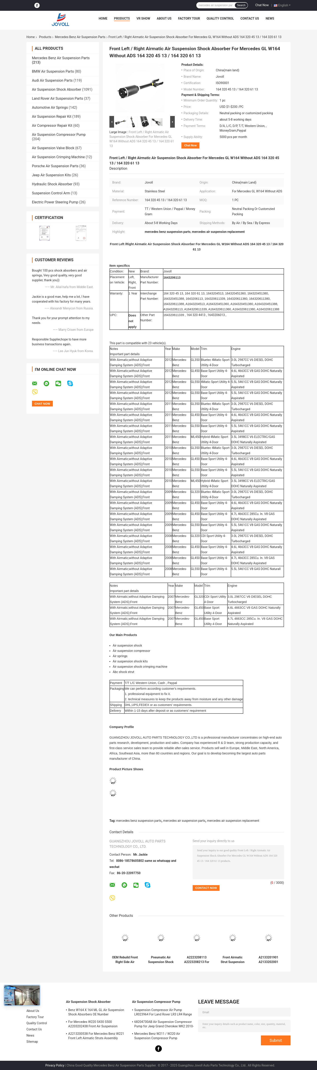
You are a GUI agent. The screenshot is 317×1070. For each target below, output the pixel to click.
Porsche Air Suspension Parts (55, 166)
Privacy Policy (54, 1065)
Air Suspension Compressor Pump (59, 134)
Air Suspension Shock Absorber (56, 89)
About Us (164, 18)
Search (241, 5)
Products (122, 18)
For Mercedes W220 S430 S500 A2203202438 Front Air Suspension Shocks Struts (93, 1024)
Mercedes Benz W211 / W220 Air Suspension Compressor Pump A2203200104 (157, 1036)
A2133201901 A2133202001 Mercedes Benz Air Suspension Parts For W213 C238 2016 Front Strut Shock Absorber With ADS (268, 960)
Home (103, 18)
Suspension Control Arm (51, 193)
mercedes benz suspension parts (139, 820)
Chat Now (262, 5)
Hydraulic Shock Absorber (52, 184)
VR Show (143, 18)
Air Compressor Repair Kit (52, 125)
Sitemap (32, 1041)
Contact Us (249, 18)
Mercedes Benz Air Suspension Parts (80, 37)
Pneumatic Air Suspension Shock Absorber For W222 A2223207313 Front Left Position (161, 960)
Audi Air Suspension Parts (52, 80)
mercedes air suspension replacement (233, 820)
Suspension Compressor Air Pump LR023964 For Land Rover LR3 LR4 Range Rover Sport (163, 1012)
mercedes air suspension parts (184, 820)
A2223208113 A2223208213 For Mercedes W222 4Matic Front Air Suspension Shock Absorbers (196, 960)
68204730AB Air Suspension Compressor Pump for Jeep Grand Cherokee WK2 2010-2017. (164, 1024)
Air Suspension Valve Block (53, 148)
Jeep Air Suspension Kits (51, 175)
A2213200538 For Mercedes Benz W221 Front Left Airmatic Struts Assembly (96, 1036)
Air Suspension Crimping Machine (58, 157)
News (270, 18)
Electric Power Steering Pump (55, 202)
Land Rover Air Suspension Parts (57, 98)
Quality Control (220, 18)
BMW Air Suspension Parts (53, 71)
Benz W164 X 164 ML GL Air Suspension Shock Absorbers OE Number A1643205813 (96, 1012)
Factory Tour (189, 18)
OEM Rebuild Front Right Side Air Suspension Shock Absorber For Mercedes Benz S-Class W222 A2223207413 (125, 960)
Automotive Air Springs (50, 107)
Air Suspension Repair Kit (51, 116)
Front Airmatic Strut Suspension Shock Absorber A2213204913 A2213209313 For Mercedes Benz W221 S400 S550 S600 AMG (232, 960)
